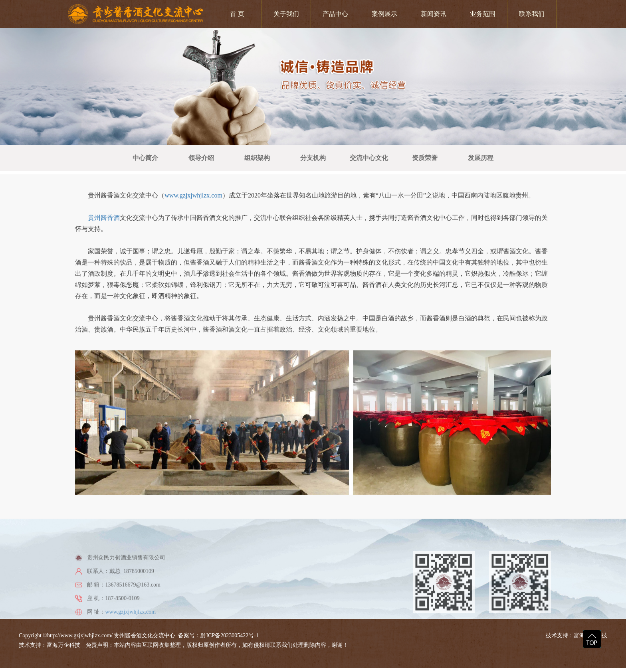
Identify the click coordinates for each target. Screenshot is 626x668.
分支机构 (313, 157)
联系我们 (532, 14)
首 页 (237, 14)
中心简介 (145, 157)
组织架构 (257, 157)
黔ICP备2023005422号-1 (229, 635)
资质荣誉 (425, 157)
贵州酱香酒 (104, 230)
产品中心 (335, 14)
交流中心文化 (369, 157)
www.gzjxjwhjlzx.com (193, 207)
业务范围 (482, 14)
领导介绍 (201, 157)
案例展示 (384, 14)
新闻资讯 (433, 14)
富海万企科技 (65, 645)
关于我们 (286, 14)
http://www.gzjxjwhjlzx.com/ (80, 635)
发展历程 (480, 157)
